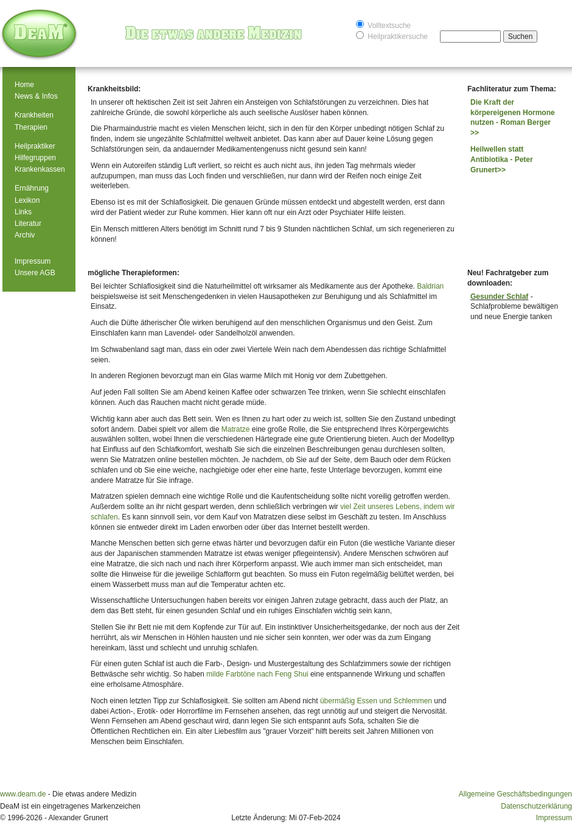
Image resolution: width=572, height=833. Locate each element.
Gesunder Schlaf (499, 296)
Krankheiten (34, 115)
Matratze (235, 429)
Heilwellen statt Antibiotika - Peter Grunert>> (501, 159)
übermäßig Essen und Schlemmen (376, 701)
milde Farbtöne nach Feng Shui (257, 674)
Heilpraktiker (35, 146)
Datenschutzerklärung (536, 806)
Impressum (33, 261)
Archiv (25, 235)
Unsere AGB (35, 273)
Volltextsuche (383, 24)
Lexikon (27, 200)
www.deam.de (23, 794)
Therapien (31, 127)
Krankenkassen (40, 169)
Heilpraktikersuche (392, 35)
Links (23, 212)
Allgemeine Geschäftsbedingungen (515, 794)
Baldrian (430, 286)
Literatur (28, 223)
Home (24, 84)
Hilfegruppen (35, 157)
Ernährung (32, 188)
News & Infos (36, 96)
